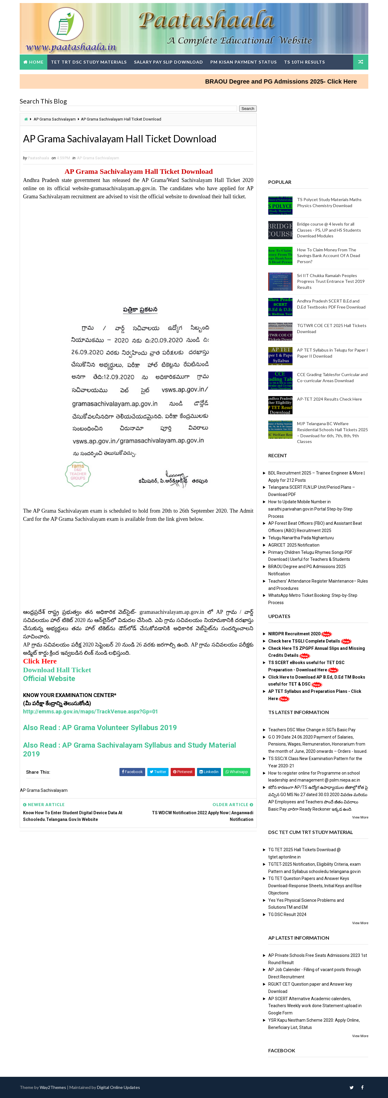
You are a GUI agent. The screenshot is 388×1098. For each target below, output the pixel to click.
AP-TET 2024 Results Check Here (329, 399)
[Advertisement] (138, 243)
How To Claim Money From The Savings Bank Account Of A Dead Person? (328, 255)
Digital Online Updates (118, 1087)
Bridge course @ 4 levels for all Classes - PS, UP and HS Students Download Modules (329, 229)
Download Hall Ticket (57, 670)
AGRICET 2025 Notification (293, 545)
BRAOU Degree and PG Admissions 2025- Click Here (294, 81)
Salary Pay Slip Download (168, 61)
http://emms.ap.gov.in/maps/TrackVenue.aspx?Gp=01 (90, 711)
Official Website (49, 678)
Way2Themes (53, 1087)
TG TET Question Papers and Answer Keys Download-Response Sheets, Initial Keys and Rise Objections (315, 885)
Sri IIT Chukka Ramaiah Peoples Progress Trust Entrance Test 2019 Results (331, 281)
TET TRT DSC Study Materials (89, 61)
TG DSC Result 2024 (287, 914)
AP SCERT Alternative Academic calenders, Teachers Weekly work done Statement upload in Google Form (315, 1006)
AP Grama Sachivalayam (55, 119)
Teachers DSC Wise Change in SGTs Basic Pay (312, 729)
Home (36, 61)
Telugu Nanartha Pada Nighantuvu (301, 537)
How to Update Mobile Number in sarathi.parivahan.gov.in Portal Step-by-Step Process (310, 509)
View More (360, 817)
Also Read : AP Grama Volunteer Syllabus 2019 (100, 727)
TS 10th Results (304, 61)
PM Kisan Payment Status (243, 61)
